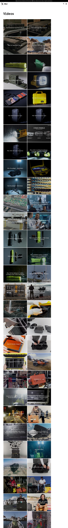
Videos (36, 504)
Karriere (5, 505)
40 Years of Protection (8, 510)
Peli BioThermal (6, 517)
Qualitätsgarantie (23, 507)
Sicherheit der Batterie (24, 510)
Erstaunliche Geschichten (40, 502)
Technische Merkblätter (24, 509)
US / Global (41, 522)
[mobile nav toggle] (66, 3)
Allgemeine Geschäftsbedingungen (24, 524)
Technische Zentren (7, 509)
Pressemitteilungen (7, 507)
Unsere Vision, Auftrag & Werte (9, 504)
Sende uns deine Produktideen (25, 504)
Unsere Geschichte (7, 502)
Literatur (37, 507)
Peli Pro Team (38, 505)
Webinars (37, 509)
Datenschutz (35, 524)
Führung (5, 513)
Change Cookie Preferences (45, 524)
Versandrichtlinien (23, 517)
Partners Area (22, 505)
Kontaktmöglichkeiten (23, 502)
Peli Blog (37, 510)
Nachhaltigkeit (6, 512)
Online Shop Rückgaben (24, 512)
